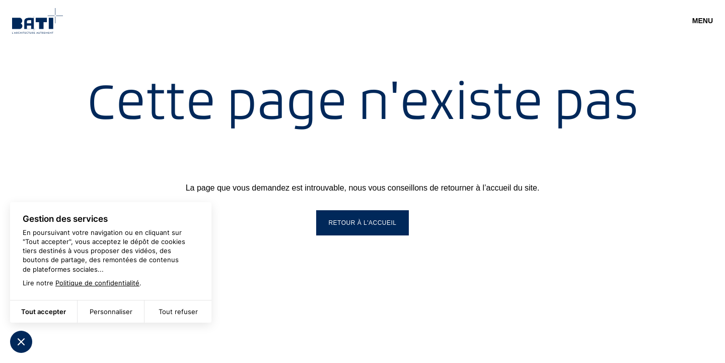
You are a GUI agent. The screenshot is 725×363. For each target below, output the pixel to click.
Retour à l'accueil (362, 222)
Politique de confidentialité (97, 283)
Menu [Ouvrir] (702, 21)
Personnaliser (111, 312)
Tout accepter (43, 312)
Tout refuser (178, 312)
